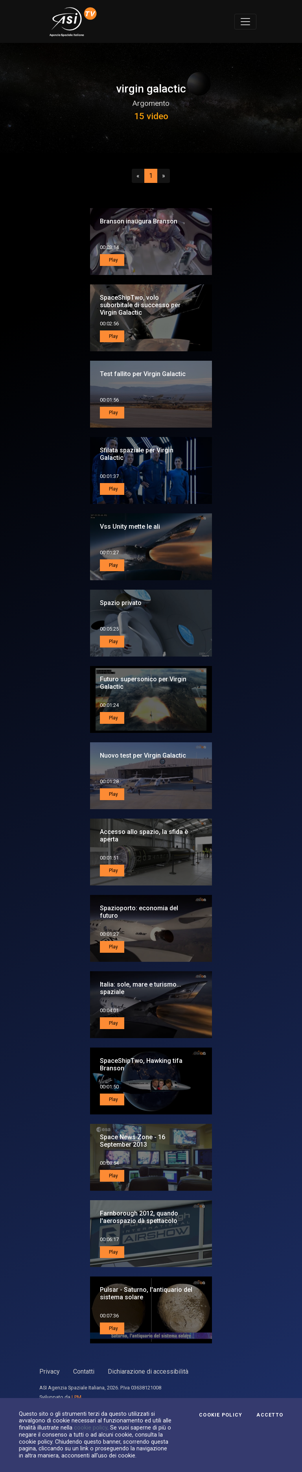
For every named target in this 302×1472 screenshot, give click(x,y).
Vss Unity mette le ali (130, 526)
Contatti (83, 1371)
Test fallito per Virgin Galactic (143, 374)
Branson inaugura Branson (138, 221)
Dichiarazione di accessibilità (148, 1371)
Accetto (269, 1415)
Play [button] (113, 260)
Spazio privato (121, 603)
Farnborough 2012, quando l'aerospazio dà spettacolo (139, 1217)
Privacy (49, 1371)
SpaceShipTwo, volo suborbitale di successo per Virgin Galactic (140, 305)
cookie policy (90, 1427)
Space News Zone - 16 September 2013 (132, 1140)
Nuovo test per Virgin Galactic (143, 755)
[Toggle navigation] (245, 22)
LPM (76, 1397)
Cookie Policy (220, 1415)
